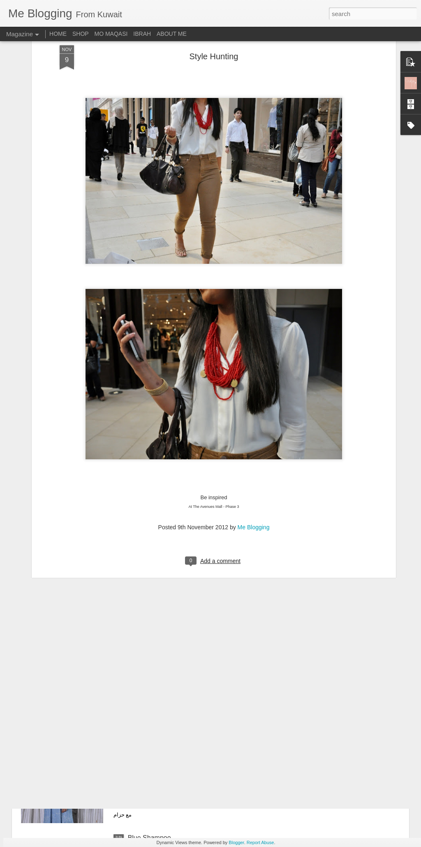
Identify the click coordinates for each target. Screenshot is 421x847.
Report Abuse (260, 842)
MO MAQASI (111, 33)
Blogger (236, 842)
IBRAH (142, 33)
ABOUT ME (172, 33)
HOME (58, 33)
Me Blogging (254, 458)
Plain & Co (143, 744)
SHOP (80, 33)
